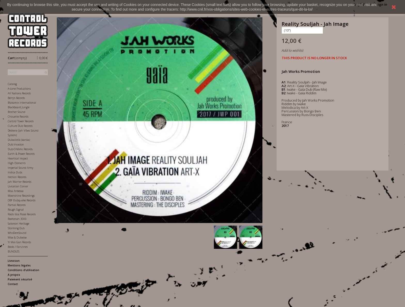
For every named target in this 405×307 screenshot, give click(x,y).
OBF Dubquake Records (21, 200)
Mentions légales (19, 265)
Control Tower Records (21, 121)
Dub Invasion (16, 144)
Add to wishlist (292, 50)
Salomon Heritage (18, 223)
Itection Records (17, 177)
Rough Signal (16, 209)
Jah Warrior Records (19, 181)
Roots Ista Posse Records (22, 214)
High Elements (17, 163)
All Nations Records (19, 93)
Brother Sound (16, 112)
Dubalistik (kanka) (19, 140)
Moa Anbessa (16, 191)
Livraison (14, 261)
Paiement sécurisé (20, 279)
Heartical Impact (18, 158)
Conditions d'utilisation (23, 270)
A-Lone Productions (19, 88)
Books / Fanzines (18, 247)
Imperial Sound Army (20, 168)
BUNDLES (13, 251)
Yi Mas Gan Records (19, 242)
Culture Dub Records (20, 126)
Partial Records (17, 205)
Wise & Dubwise (17, 237)
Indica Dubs (15, 172)
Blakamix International (22, 102)
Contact (13, 284)
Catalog (12, 84)
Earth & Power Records (21, 154)
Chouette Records (18, 116)
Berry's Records (16, 98)
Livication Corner (18, 186)
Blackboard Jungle (18, 107)
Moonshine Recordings (21, 195)
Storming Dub (16, 228)
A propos (14, 275)
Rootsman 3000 (17, 219)
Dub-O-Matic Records (20, 149)
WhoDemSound (17, 233)
